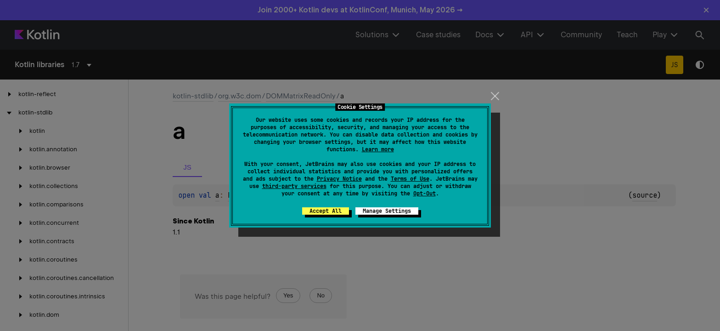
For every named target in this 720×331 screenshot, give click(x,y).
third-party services (294, 186)
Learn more (378, 149)
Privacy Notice (339, 179)
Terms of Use (410, 179)
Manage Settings (387, 211)
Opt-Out (424, 193)
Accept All (325, 211)
